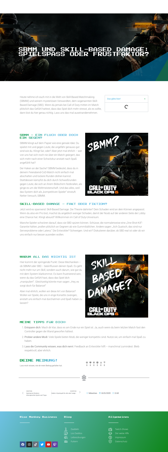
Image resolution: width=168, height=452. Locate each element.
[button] (145, 99)
